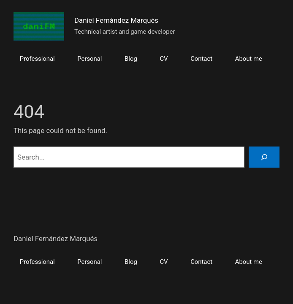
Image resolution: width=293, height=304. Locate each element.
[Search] (264, 157)
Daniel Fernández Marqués (116, 20)
